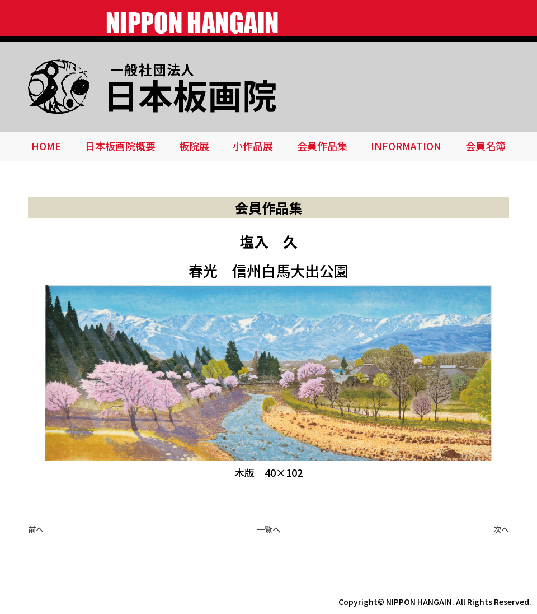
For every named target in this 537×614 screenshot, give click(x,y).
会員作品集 (322, 145)
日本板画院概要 (120, 145)
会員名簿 (485, 145)
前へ (36, 529)
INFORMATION (406, 145)
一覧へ (268, 529)
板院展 (194, 145)
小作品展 (253, 145)
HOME (46, 145)
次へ (501, 529)
